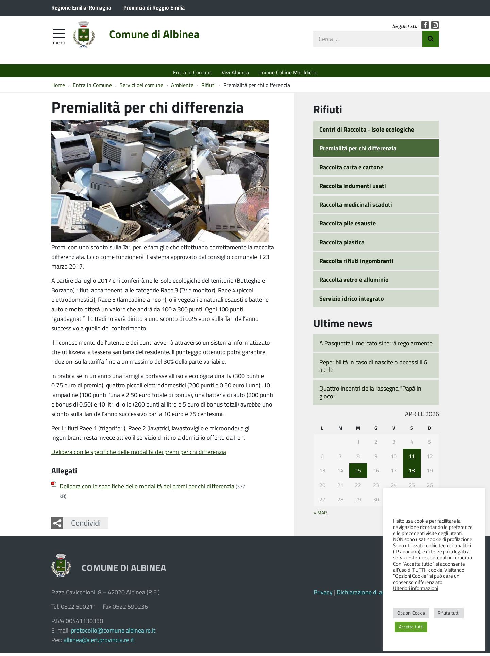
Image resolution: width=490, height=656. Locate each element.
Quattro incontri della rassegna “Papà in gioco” (370, 395)
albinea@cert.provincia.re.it (99, 643)
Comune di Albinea (166, 38)
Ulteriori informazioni (415, 588)
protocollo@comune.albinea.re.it (113, 633)
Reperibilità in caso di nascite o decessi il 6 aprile (373, 369)
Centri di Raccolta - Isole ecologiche (366, 132)
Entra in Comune (192, 72)
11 (412, 459)
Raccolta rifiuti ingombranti (356, 264)
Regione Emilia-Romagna (81, 7)
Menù (59, 45)
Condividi (86, 526)
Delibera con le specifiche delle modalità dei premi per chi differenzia (138, 455)
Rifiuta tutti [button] (449, 613)
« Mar (320, 515)
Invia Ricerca (430, 42)
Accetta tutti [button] (411, 627)
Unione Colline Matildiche (287, 72)
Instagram (435, 28)
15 (358, 474)
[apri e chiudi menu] (59, 36)
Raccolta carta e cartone (351, 170)
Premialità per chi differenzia (357, 151)
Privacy (323, 595)
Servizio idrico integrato (351, 301)
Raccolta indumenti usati (352, 189)
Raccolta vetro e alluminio (354, 282)
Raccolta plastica (342, 245)
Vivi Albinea (235, 72)
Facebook (425, 28)
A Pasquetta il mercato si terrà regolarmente (376, 346)
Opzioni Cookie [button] (411, 613)
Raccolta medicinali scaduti (355, 207)
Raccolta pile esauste (347, 226)
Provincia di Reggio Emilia (154, 7)
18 (412, 474)
